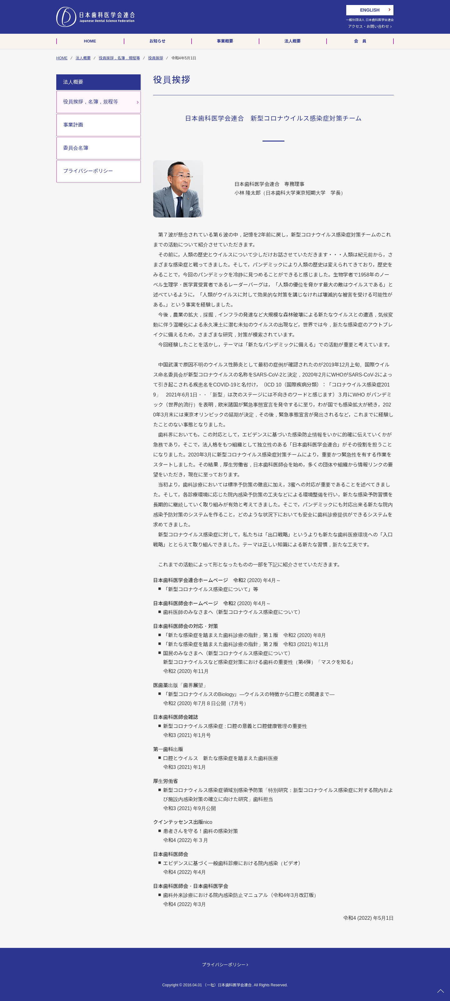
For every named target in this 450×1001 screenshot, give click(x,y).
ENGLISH (369, 9)
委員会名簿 (75, 148)
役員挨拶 (155, 58)
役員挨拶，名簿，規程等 (119, 58)
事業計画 (73, 124)
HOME (62, 58)
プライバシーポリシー (88, 171)
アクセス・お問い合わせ (369, 26)
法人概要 (83, 58)
